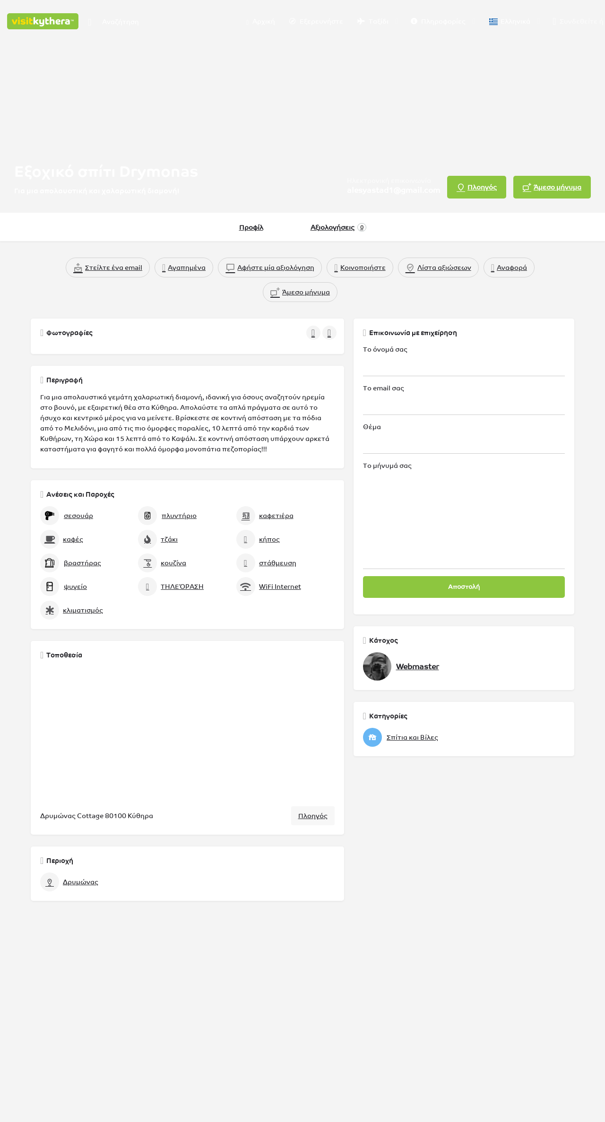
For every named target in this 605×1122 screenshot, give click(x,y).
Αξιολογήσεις (338, 227)
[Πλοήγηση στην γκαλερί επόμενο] (330, 333)
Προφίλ (251, 227)
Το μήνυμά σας (464, 515)
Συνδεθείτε (578, 21)
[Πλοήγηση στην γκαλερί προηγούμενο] (314, 333)
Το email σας (464, 399)
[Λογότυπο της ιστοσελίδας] (44, 20)
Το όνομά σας (464, 360)
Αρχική (260, 21)
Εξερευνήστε (316, 21)
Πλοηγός (313, 816)
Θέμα (464, 438)
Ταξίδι (373, 21)
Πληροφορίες (438, 21)
